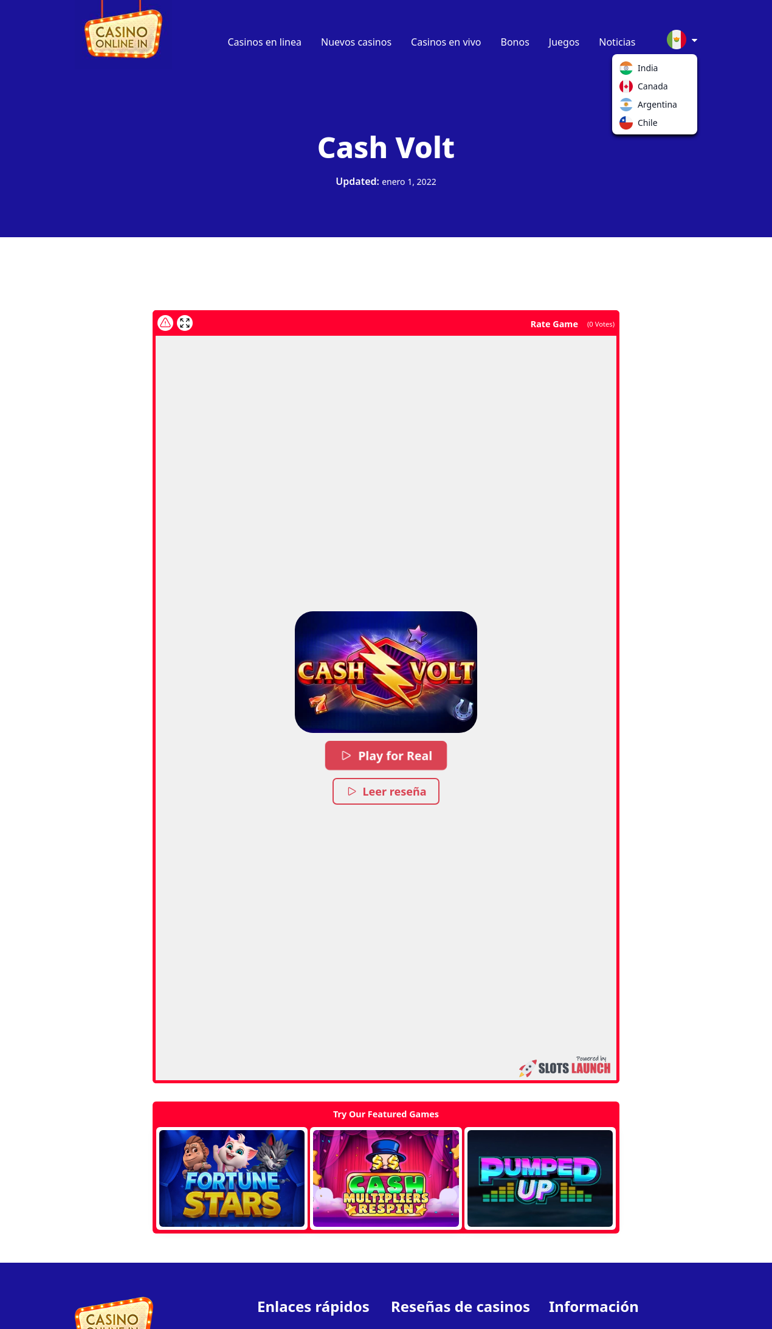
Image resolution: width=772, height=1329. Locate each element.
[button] (386, 672)
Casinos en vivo (446, 42)
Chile (628, 125)
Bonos (515, 42)
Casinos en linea (265, 42)
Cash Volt (386, 147)
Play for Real (386, 755)
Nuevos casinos (356, 42)
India (628, 70)
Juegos (564, 42)
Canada (628, 89)
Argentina (628, 107)
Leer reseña (386, 791)
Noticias (617, 42)
